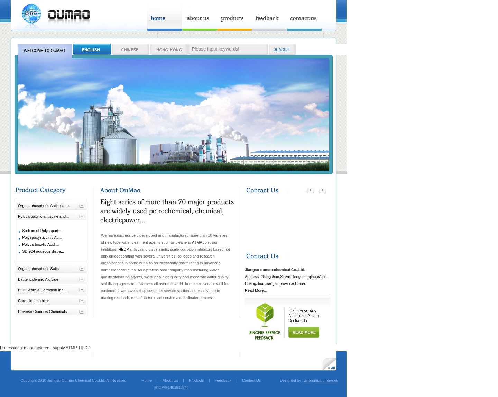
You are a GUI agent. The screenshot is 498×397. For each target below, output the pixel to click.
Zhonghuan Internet (321, 380)
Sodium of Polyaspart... (42, 230)
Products (196, 380)
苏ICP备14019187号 (171, 387)
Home (143, 380)
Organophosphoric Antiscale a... (45, 206)
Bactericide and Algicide (38, 279)
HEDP (123, 249)
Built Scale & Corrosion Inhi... (42, 290)
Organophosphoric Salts (38, 269)
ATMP (197, 242)
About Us (170, 380)
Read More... (256, 290)
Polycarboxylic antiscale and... (43, 216)
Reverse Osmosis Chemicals (42, 311)
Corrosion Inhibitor (33, 301)
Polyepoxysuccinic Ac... (42, 237)
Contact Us (251, 380)
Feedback (223, 380)
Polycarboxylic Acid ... (40, 244)
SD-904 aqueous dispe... (43, 251)
